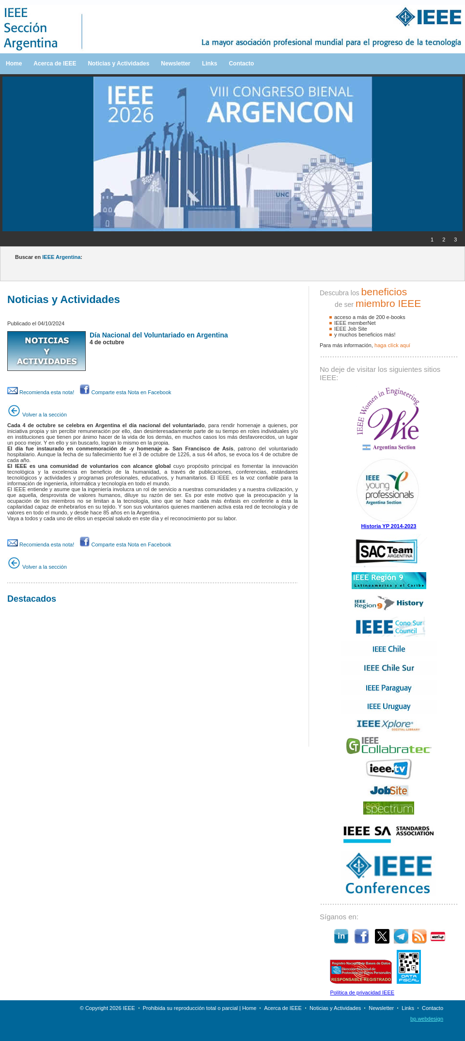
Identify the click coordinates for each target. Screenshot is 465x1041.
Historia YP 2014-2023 (389, 526)
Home (14, 63)
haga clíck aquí (392, 345)
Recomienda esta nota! (40, 392)
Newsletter (175, 63)
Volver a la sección (37, 414)
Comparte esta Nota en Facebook (125, 392)
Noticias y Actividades (118, 63)
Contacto (241, 63)
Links (209, 63)
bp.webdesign (426, 1019)
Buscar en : (48, 257)
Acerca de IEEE (54, 63)
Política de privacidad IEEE (362, 992)
